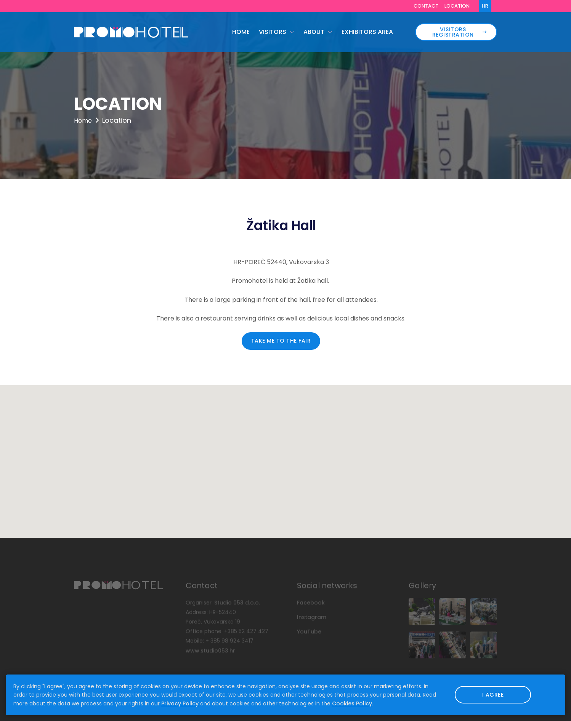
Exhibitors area (367, 31)
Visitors (273, 31)
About (314, 31)
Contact (426, 6)
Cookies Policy (352, 703)
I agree (493, 695)
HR (485, 6)
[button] (285, 454)
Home (241, 31)
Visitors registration (459, 32)
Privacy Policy (180, 703)
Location (457, 6)
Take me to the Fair (281, 340)
